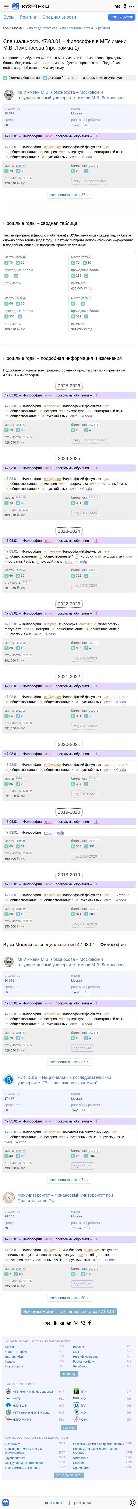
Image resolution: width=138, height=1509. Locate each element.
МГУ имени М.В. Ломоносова (33, 1391)
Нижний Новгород (85, 1356)
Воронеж (79, 1347)
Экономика (12, 1444)
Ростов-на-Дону (84, 1361)
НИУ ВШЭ (19, 1405)
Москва (76, 113)
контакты (54, 1502)
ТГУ (83, 1405)
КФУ (83, 1412)
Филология (80, 1458)
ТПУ (83, 1391)
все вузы (69, 1427)
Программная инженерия (22, 1467)
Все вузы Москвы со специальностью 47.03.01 (69, 1311)
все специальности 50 (67, 1298)
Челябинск (80, 1366)
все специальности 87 (67, 195)
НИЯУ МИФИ (22, 1419)
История (79, 1462)
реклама (83, 1502)
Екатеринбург (14, 1356)
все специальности (69, 1475)
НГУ (83, 1398)
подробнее (83, 1048)
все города (69, 1373)
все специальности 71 (67, 1180)
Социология (81, 1467)
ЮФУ (84, 1419)
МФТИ (17, 1398)
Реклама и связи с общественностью (98, 1444)
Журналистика (15, 1458)
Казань (10, 1361)
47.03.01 (11, 147)
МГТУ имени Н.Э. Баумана (31, 1412)
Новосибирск (14, 1366)
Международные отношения (24, 1462)
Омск (76, 1351)
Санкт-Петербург (17, 1351)
